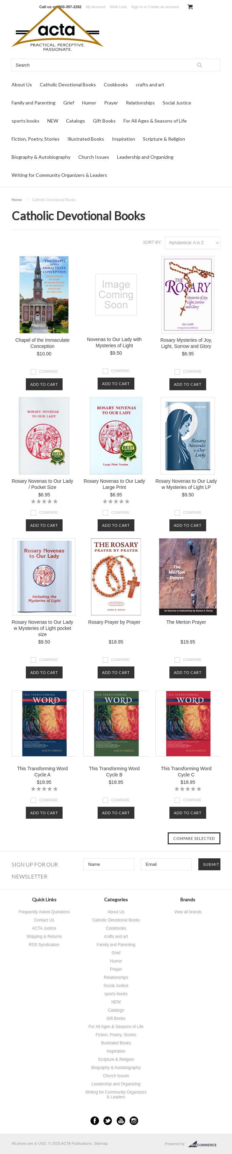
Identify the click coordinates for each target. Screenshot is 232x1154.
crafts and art (150, 84)
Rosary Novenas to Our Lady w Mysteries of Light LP (186, 484)
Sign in (137, 7)
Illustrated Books (85, 139)
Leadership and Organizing (145, 157)
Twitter (107, 1120)
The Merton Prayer (186, 622)
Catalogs (75, 121)
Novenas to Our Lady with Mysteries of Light (114, 342)
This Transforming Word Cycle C (186, 771)
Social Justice (177, 102)
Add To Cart (44, 384)
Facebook (94, 1120)
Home (17, 200)
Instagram (134, 1120)
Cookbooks (116, 84)
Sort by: (152, 242)
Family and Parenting (33, 102)
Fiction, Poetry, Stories (36, 139)
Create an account (163, 7)
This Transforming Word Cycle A (42, 771)
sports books (25, 121)
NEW (52, 121)
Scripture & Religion (164, 139)
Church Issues (93, 157)
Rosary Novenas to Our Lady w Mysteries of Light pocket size (42, 628)
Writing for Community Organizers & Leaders (59, 175)
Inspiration (123, 139)
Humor (89, 102)
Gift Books (104, 121)
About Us (22, 84)
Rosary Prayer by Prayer (114, 622)
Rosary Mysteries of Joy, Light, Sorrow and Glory (186, 343)
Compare (48, 371)
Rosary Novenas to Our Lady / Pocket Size (42, 484)
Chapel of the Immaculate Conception (42, 343)
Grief (68, 102)
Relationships (140, 102)
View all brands (188, 912)
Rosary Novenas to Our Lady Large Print (114, 484)
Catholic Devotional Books (68, 84)
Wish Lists (118, 7)
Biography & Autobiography (41, 157)
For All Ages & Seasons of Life (155, 121)
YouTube (121, 1120)
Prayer (111, 102)
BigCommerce (204, 1144)
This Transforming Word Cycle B (114, 771)
